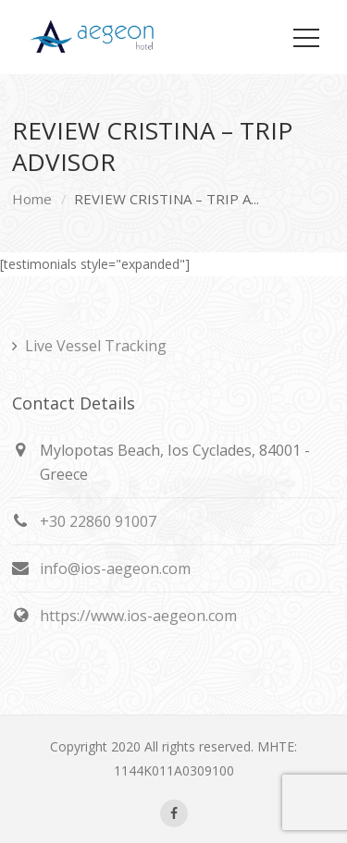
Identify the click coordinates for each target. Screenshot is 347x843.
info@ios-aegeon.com (115, 568)
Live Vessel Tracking (96, 346)
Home (32, 198)
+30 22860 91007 (98, 521)
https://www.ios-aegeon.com (138, 615)
